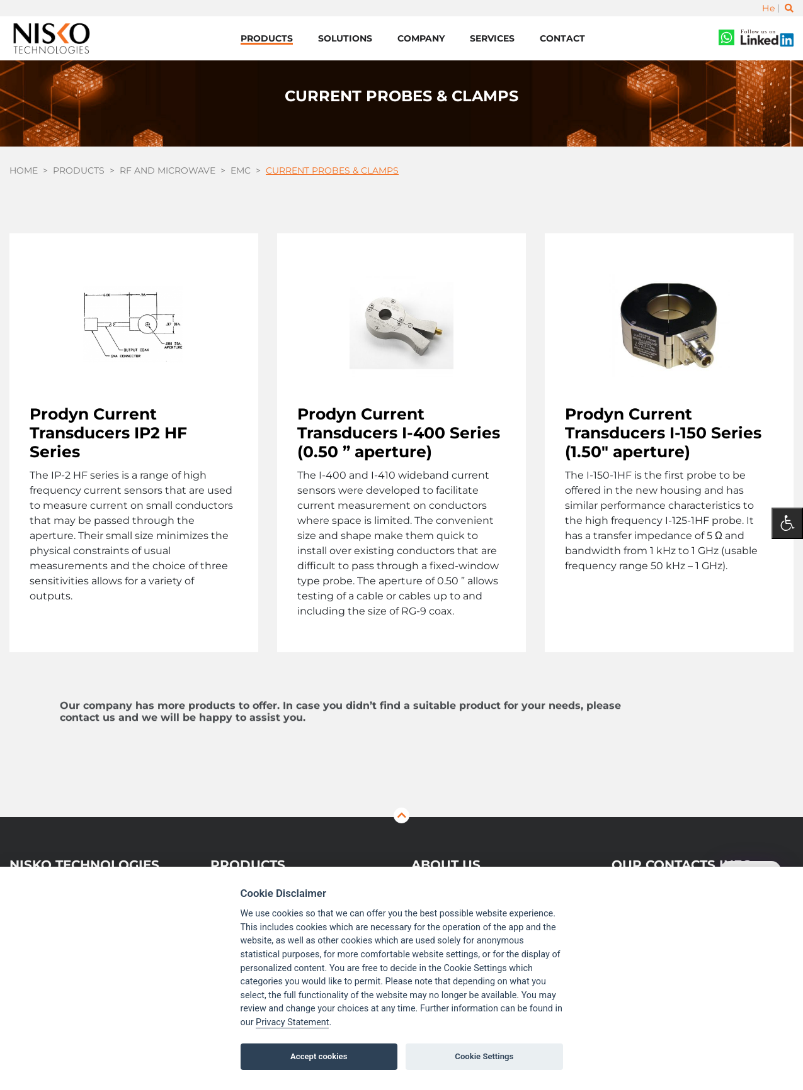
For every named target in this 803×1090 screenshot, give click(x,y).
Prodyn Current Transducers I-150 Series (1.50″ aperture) (663, 432)
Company (421, 38)
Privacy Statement (292, 1022)
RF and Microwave (167, 171)
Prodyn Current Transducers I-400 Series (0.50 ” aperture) (398, 432)
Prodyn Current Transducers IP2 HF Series (108, 432)
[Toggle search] (789, 8)
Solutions (345, 38)
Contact (562, 38)
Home (23, 171)
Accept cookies (318, 1056)
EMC (241, 171)
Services (492, 38)
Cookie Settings (484, 1056)
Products (267, 38)
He (768, 8)
